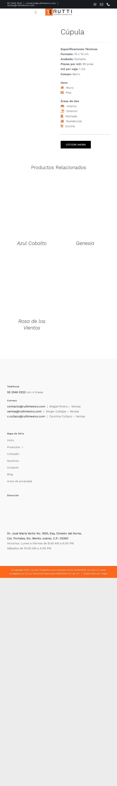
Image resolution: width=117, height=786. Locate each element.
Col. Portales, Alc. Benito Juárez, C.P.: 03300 (37, 538)
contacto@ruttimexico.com (41, 3)
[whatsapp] (95, 4)
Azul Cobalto (32, 243)
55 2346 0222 (14, 3)
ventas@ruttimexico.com (20, 5)
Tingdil (104, 573)
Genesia (85, 243)
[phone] (108, 4)
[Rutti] (58, 10)
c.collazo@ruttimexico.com (26, 416)
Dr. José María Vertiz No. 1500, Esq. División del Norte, (44, 533)
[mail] (101, 4)
